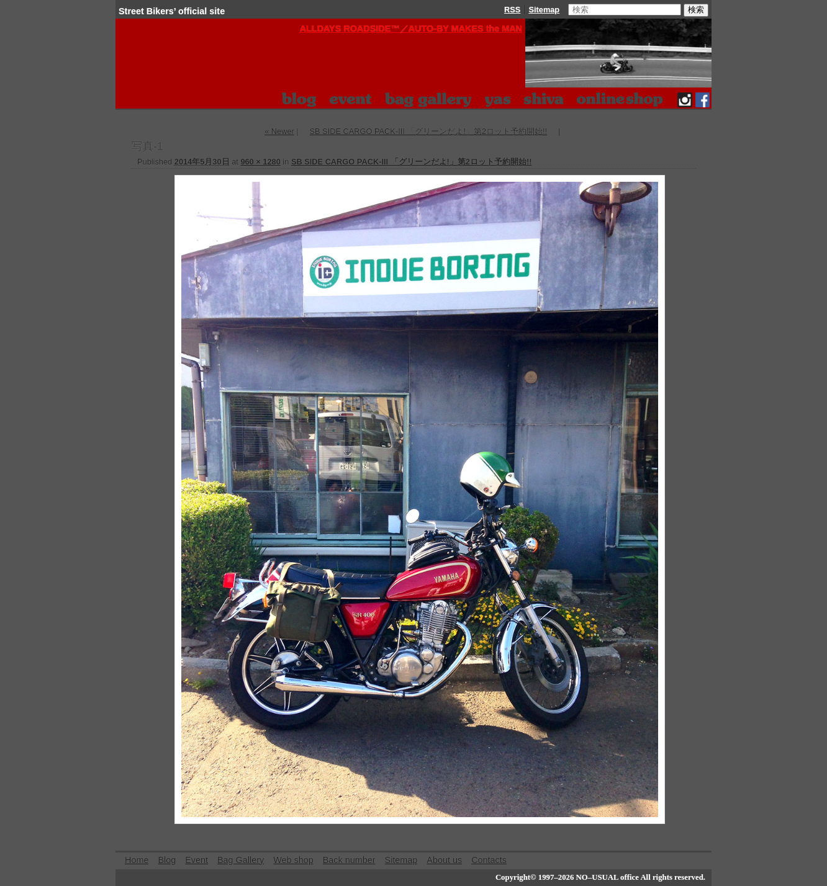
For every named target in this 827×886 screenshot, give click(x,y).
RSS (512, 9)
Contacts (489, 860)
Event (196, 860)
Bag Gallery (240, 860)
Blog (167, 860)
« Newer (279, 131)
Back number (349, 860)
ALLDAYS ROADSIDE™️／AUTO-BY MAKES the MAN (411, 29)
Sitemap (543, 9)
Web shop (293, 860)
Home (136, 860)
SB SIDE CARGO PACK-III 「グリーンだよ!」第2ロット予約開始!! (428, 131)
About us (444, 860)
